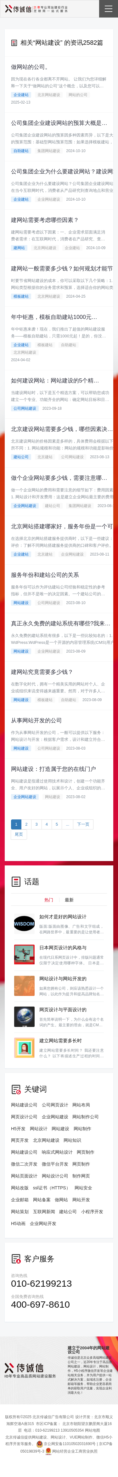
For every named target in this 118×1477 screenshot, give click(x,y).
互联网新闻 (44, 1211)
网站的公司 (78, 95)
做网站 (61, 1199)
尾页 (19, 834)
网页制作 (85, 1152)
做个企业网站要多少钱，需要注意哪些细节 (59, 478)
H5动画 (18, 1223)
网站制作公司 (85, 1116)
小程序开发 (92, 1211)
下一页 (83, 824)
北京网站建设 (48, 95)
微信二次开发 (24, 1164)
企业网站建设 (48, 199)
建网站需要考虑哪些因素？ (45, 220)
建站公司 (21, 457)
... (67, 824)
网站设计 (39, 1128)
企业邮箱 (20, 1199)
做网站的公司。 (31, 67)
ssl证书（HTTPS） (51, 1187)
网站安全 (83, 1187)
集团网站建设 (48, 151)
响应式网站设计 (57, 1152)
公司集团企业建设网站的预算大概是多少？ (59, 123)
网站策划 (20, 1211)
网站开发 (81, 1199)
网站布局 (81, 1104)
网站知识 (72, 1140)
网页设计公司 (24, 1116)
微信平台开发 (55, 1164)
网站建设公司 (24, 1104)
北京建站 (45, 457)
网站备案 (42, 1199)
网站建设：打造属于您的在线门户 (53, 769)
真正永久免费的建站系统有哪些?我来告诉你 (61, 623)
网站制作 (82, 1128)
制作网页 (81, 1175)
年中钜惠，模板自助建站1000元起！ (54, 317)
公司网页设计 (55, 1104)
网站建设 (21, 603)
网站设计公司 (55, 1175)
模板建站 (21, 296)
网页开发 (20, 1140)
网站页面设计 (24, 1175)
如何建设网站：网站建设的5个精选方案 (55, 380)
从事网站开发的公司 (36, 720)
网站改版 (20, 1187)
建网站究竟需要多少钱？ (42, 672)
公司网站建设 (25, 408)
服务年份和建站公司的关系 (45, 575)
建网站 (19, 248)
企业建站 (21, 95)
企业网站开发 (43, 1223)
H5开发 (18, 1128)
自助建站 (21, 151)
